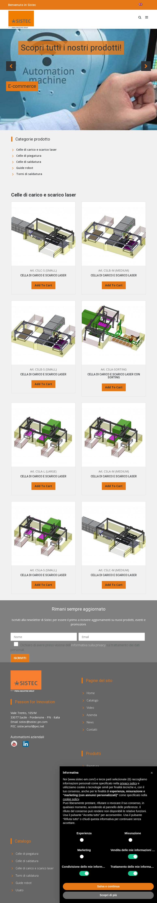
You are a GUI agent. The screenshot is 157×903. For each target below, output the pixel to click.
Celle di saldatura (28, 162)
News (90, 722)
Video (90, 708)
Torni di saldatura (29, 174)
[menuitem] (140, 4)
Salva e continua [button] (108, 886)
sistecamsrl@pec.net (30, 726)
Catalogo (92, 700)
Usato (20, 890)
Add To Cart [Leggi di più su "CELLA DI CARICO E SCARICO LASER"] (43, 285)
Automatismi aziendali (27, 737)
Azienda (92, 715)
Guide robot (24, 168)
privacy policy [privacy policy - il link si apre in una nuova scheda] (128, 783)
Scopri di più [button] (108, 895)
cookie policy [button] (71, 799)
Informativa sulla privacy (88, 645)
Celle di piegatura (28, 156)
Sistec (32, 5)
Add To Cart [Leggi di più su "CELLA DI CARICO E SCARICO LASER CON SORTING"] (114, 387)
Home (91, 693)
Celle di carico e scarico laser (36, 149)
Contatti (92, 729)
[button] (151, 773)
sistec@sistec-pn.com (33, 722)
